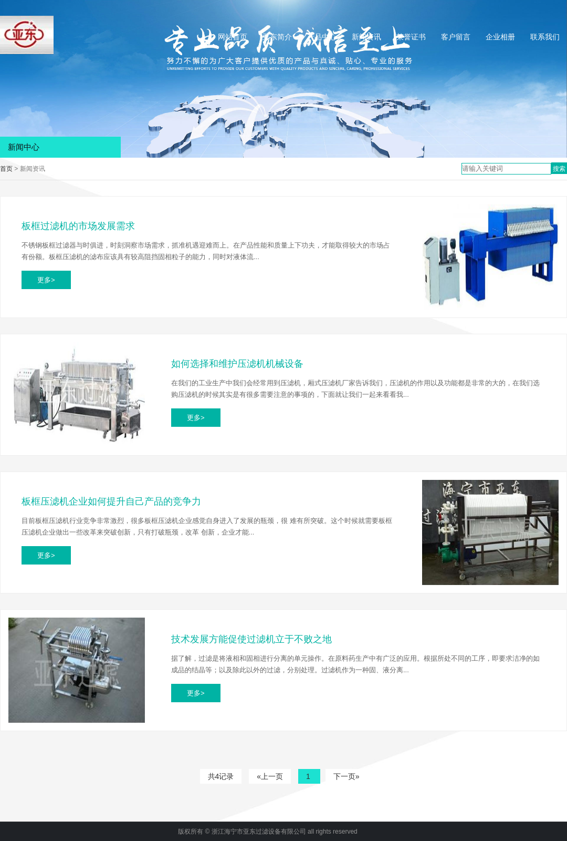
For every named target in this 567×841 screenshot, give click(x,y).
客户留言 (455, 37)
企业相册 (500, 37)
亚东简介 (277, 37)
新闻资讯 (366, 37)
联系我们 (545, 37)
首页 (6, 168)
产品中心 (322, 37)
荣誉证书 (411, 37)
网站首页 (232, 37)
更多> (46, 280)
